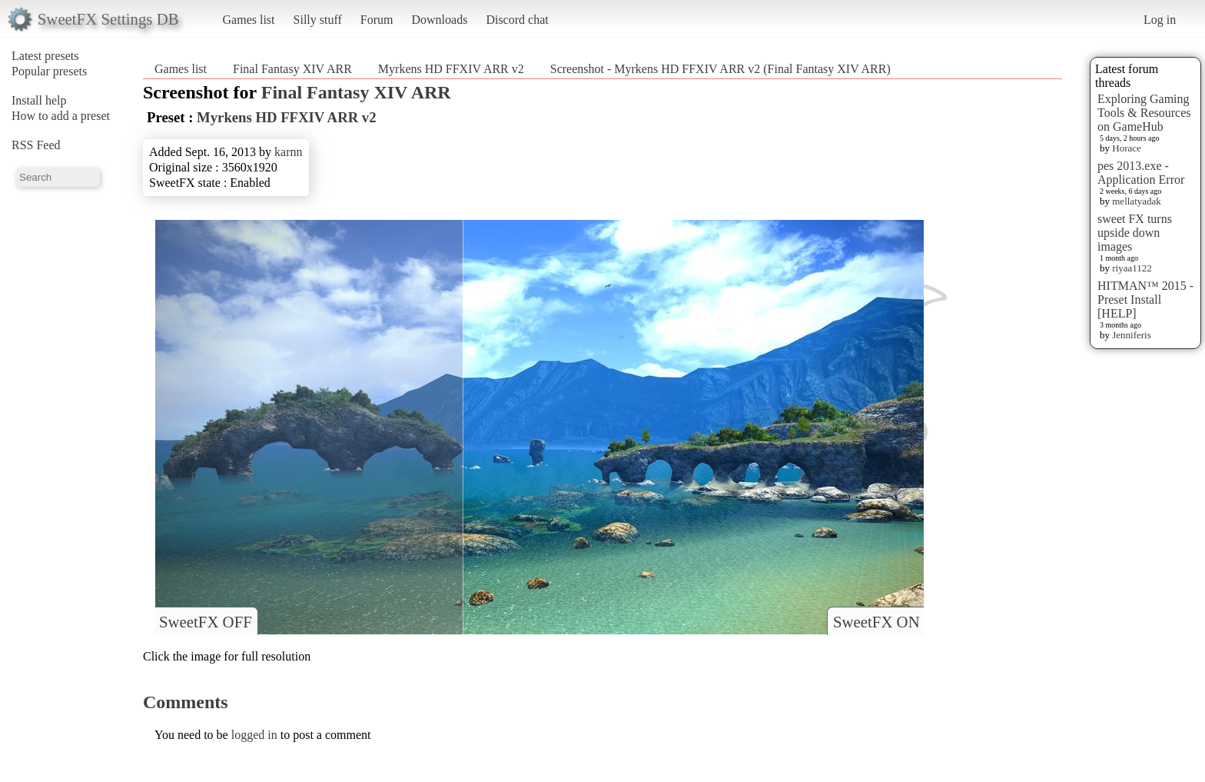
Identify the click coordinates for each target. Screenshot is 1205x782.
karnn (288, 151)
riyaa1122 (1132, 268)
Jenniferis (1131, 335)
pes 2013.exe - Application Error (1140, 172)
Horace (1126, 148)
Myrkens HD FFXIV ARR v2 (451, 68)
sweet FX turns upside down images (1134, 232)
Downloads (439, 19)
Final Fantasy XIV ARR (292, 68)
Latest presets (45, 55)
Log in (1160, 19)
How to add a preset (61, 115)
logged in (254, 734)
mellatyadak (1136, 201)
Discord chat (517, 19)
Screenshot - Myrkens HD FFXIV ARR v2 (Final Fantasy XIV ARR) (720, 68)
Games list (249, 19)
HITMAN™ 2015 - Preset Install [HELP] (1145, 299)
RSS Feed (36, 144)
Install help (39, 100)
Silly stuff (318, 19)
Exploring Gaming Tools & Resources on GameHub (1144, 112)
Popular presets (49, 71)
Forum (376, 19)
